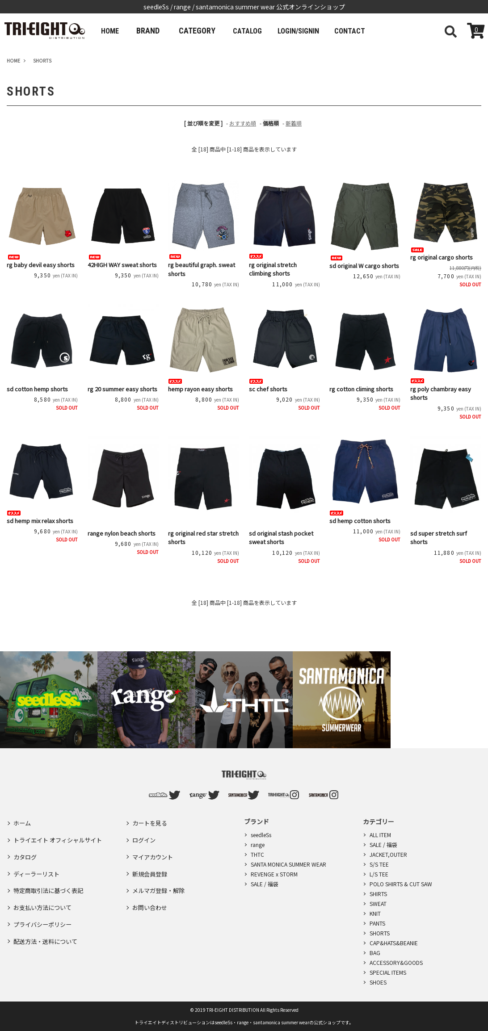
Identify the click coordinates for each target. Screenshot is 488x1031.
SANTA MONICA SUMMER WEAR (288, 864)
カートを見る (151, 821)
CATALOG (256, 30)
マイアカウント (154, 846)
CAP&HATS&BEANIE (394, 943)
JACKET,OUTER (388, 854)
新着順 (294, 123)
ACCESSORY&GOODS (396, 962)
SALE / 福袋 (264, 884)
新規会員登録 (151, 859)
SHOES (378, 982)
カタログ (25, 846)
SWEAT (378, 903)
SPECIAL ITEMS (388, 972)
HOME (113, 30)
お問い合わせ (151, 885)
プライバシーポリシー (44, 898)
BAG (375, 952)
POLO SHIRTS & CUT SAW (401, 884)
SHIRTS (378, 893)
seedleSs (261, 834)
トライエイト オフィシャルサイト (61, 834)
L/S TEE (379, 874)
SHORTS (380, 933)
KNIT (375, 913)
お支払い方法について (44, 885)
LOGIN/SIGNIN (314, 30)
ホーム (22, 821)
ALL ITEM (380, 834)
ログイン (144, 834)
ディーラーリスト (38, 859)
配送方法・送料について (47, 911)
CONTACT (374, 30)
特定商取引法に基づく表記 (50, 872)
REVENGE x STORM (274, 874)
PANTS (377, 923)
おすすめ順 (242, 123)
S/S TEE (379, 864)
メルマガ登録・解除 (160, 872)
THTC (257, 854)
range (258, 844)
